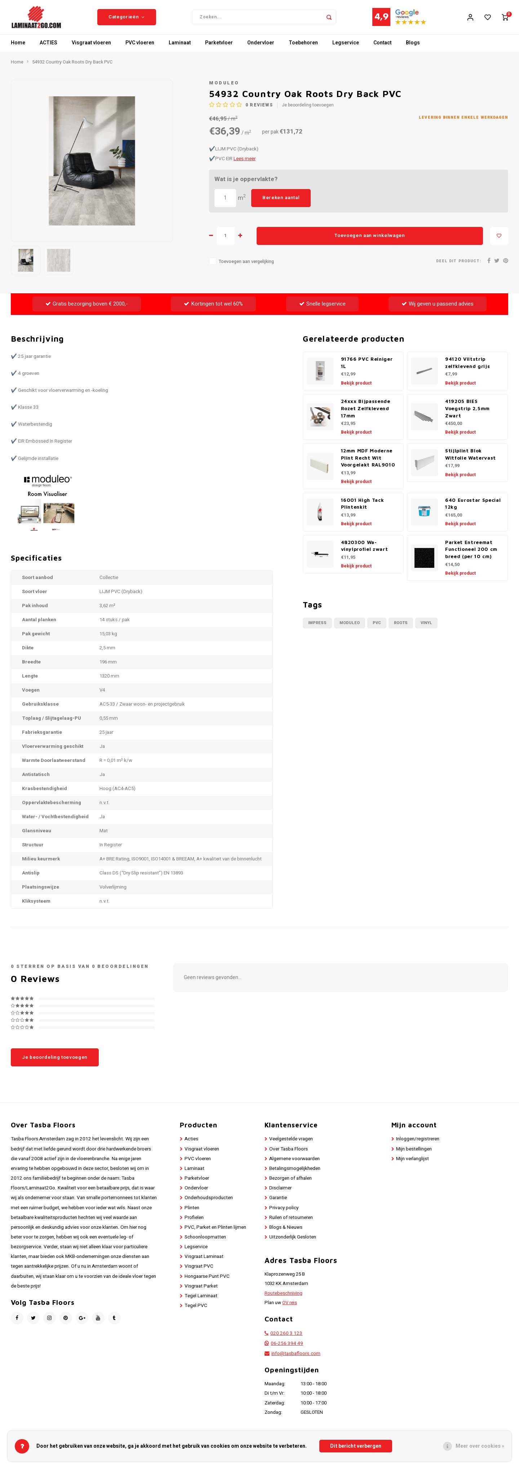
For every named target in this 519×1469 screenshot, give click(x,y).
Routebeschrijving (283, 1298)
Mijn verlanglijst (412, 1164)
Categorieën (126, 19)
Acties (191, 1144)
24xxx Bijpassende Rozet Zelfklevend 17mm (365, 414)
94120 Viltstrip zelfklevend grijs (467, 367)
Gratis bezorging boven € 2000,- (86, 309)
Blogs (413, 48)
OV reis (289, 1308)
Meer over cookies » (480, 1446)
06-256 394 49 (287, 1348)
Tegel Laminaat (201, 1301)
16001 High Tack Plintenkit (362, 509)
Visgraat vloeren (91, 48)
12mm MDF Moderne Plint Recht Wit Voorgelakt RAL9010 (368, 463)
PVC (377, 628)
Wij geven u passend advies (438, 309)
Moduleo (224, 88)
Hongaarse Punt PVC (207, 1281)
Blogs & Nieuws (285, 1232)
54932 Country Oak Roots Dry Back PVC (72, 67)
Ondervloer (260, 48)
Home (18, 48)
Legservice (345, 48)
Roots (401, 628)
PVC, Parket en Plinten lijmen (215, 1232)
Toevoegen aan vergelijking (246, 267)
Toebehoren (303, 48)
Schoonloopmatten (205, 1242)
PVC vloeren (139, 48)
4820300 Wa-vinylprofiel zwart (364, 551)
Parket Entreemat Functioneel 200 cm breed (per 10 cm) (471, 555)
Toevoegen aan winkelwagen (369, 241)
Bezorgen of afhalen (290, 1183)
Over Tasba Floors (288, 1154)
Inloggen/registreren (417, 1144)
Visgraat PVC (199, 1272)
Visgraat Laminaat (204, 1262)
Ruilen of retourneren (291, 1223)
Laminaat (180, 48)
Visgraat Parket (201, 1291)
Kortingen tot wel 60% (213, 309)
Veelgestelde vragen (291, 1144)
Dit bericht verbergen (355, 1446)
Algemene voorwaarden (294, 1164)
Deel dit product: (458, 266)
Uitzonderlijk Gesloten (292, 1242)
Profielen (194, 1223)
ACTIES (48, 48)
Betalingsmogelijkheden (294, 1174)
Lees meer (245, 164)
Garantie (278, 1203)
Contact (382, 48)
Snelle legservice (322, 309)
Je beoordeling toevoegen (308, 111)
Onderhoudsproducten (209, 1203)
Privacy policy (283, 1213)
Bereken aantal (281, 203)
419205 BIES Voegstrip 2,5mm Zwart (467, 414)
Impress (317, 628)
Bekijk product (356, 388)
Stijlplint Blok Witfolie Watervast (470, 459)
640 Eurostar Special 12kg (473, 509)
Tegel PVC (196, 1311)
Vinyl (426, 628)
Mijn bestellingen (414, 1154)
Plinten (192, 1213)
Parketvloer (219, 48)
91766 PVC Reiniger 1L (367, 367)
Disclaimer (280, 1193)
